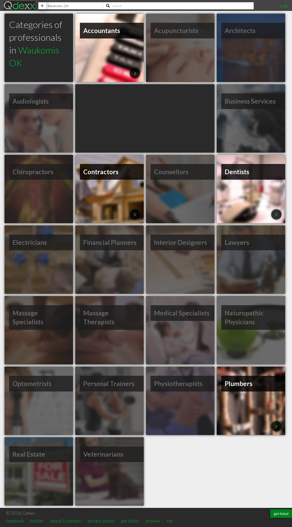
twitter (37, 520)
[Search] (178, 5)
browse (153, 520)
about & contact (65, 520)
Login (284, 5)
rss (170, 520)
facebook (15, 520)
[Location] (70, 5)
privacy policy (101, 520)
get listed (130, 520)
